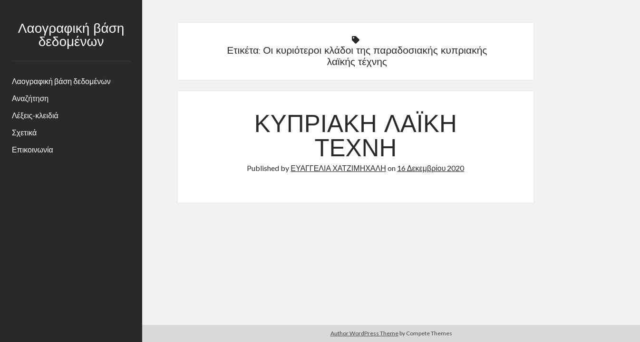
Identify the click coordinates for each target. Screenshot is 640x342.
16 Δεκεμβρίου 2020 (431, 167)
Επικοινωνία (32, 149)
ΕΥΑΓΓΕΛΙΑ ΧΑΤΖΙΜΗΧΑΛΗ (338, 167)
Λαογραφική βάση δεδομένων (71, 36)
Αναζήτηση (30, 98)
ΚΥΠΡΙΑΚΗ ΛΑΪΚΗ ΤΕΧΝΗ (355, 138)
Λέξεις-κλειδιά (35, 115)
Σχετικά (24, 132)
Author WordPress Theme (364, 333)
